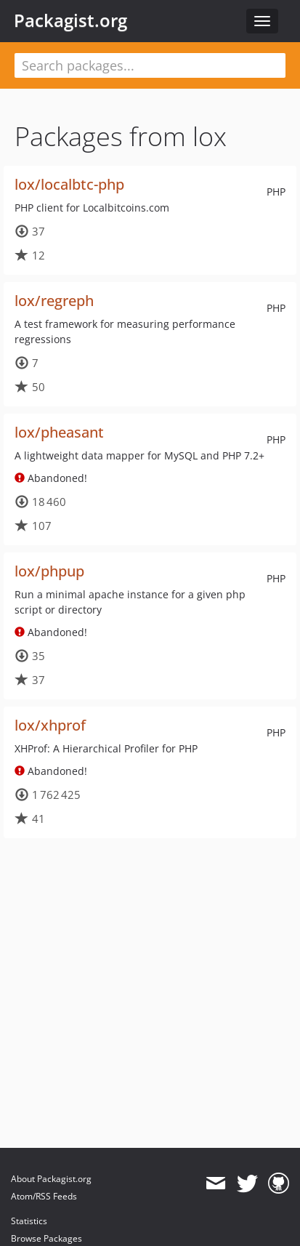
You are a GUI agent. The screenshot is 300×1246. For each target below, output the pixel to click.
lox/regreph (54, 300)
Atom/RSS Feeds (44, 1196)
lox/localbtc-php (69, 184)
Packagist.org (70, 20)
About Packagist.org (51, 1179)
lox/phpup (49, 571)
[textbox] (150, 65)
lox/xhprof (50, 725)
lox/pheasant (59, 432)
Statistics (29, 1221)
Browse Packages (46, 1238)
